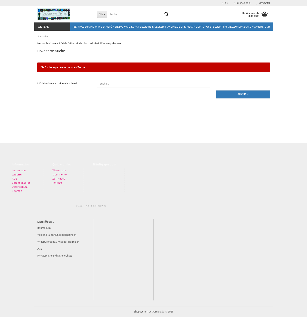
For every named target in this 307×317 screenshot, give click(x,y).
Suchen (243, 94)
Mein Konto (59, 174)
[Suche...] (102, 14)
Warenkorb (59, 170)
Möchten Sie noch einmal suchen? (57, 83)
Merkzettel (263, 3)
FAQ (225, 3)
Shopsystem (141, 311)
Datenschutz (20, 186)
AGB (15, 178)
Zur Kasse (58, 178)
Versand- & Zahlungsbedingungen (56, 234)
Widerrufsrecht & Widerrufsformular (58, 241)
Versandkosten (21, 182)
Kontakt (57, 182)
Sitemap (17, 191)
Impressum (19, 170)
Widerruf (17, 174)
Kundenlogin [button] (242, 3)
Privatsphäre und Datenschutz (54, 255)
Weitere (43, 26)
